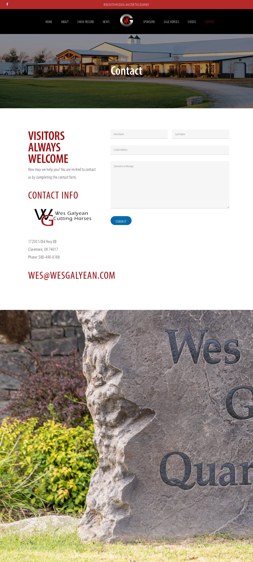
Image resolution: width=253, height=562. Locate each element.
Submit (121, 221)
